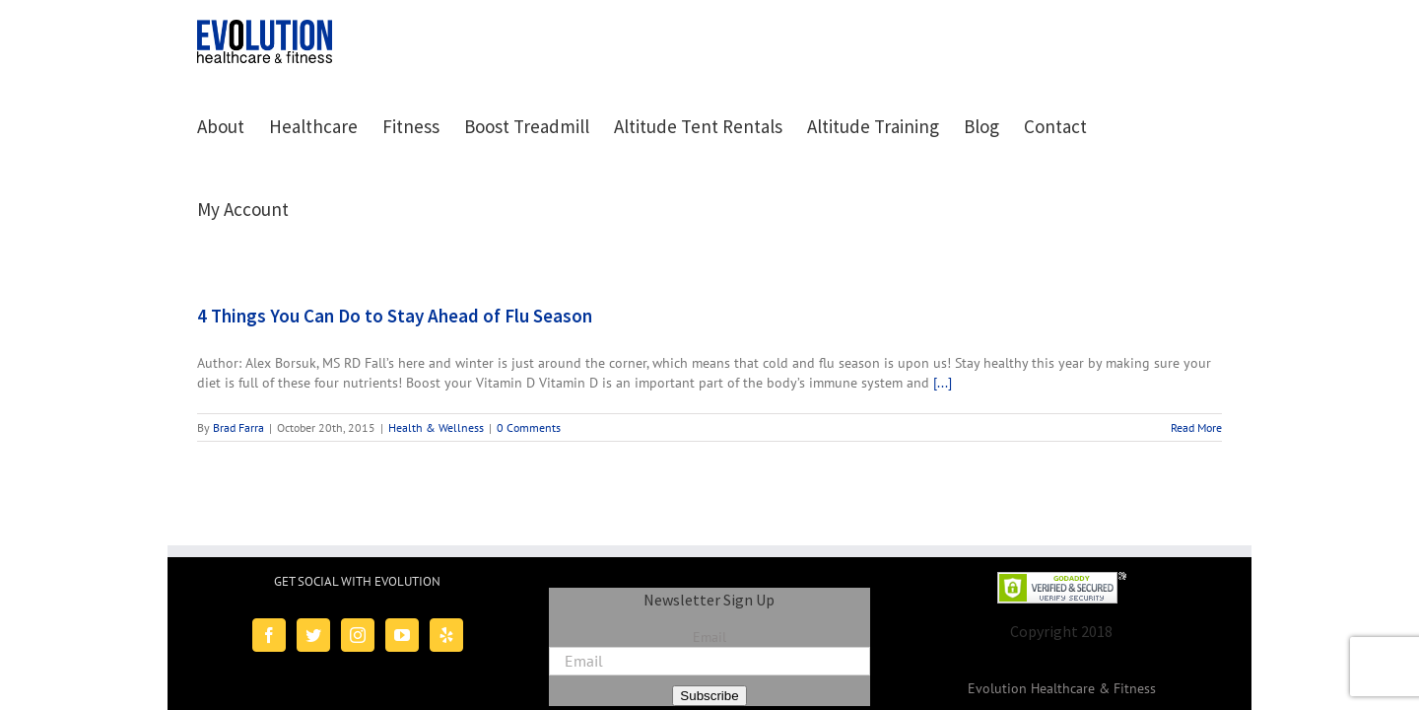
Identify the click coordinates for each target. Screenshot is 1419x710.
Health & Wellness (436, 344)
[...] (942, 300)
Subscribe (709, 612)
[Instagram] (357, 552)
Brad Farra (238, 344)
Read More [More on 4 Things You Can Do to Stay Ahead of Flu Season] (1196, 344)
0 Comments (529, 344)
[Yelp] (446, 552)
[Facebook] (269, 552)
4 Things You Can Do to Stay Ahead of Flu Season (394, 233)
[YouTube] (402, 552)
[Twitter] (313, 552)
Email (709, 554)
